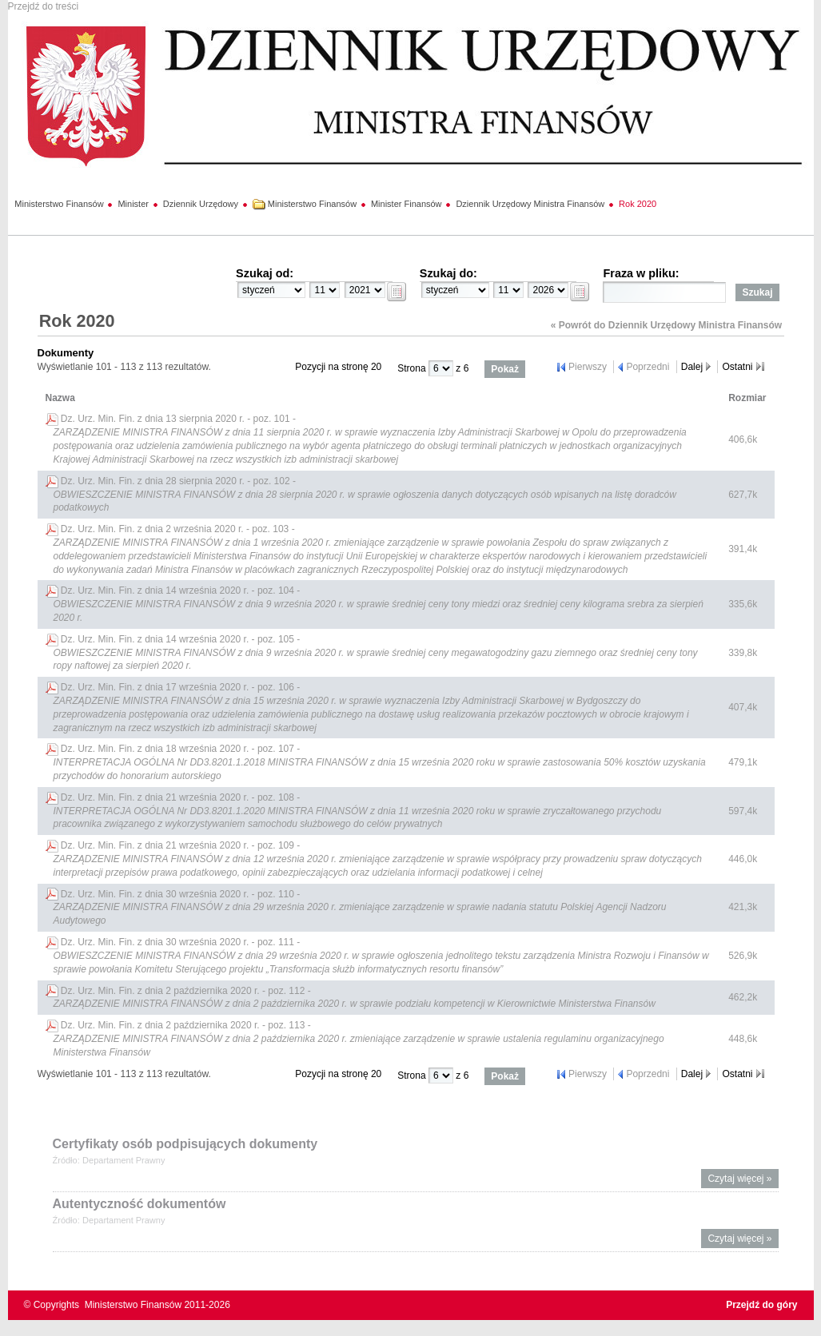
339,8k (742, 652)
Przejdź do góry (761, 1304)
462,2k (742, 997)
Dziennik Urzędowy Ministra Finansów (530, 204)
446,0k (742, 859)
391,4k (742, 549)
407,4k (742, 707)
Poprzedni (647, 366)
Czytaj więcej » (742, 1180)
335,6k (742, 604)
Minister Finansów (406, 204)
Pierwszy (587, 366)
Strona (412, 368)
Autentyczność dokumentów (139, 1204)
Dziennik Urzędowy (200, 204)
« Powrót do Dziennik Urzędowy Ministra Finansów (666, 325)
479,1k (742, 762)
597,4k (742, 811)
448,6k (742, 1038)
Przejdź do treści (43, 6)
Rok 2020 (637, 204)
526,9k (742, 955)
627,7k (742, 494)
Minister (133, 204)
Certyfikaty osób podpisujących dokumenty (185, 1144)
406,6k (742, 439)
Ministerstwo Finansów (58, 204)
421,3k (742, 907)
